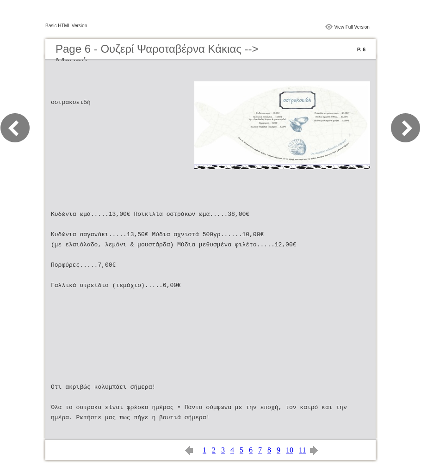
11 (302, 450)
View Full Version (352, 27)
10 (289, 450)
